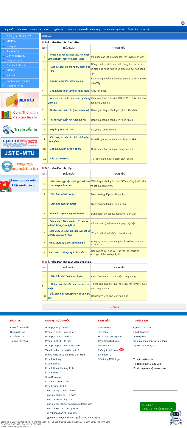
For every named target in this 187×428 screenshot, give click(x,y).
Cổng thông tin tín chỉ (108, 341)
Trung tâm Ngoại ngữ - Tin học (60, 390)
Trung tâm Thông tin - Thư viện (60, 395)
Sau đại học (139, 336)
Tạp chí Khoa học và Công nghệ (61, 413)
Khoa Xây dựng (53, 359)
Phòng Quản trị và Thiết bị (58, 336)
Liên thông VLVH (141, 332)
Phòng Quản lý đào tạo (56, 327)
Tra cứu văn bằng (19, 341)
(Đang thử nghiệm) (72, 417)
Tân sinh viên (104, 327)
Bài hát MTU (104, 354)
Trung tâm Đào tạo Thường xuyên (62, 408)
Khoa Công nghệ (53, 377)
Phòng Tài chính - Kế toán (58, 341)
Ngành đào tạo (17, 332)
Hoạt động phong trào (109, 336)
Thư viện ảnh (104, 345)
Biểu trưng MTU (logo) (109, 359)
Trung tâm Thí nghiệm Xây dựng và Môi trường (68, 404)
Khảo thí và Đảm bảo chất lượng (65, 354)
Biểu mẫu (47, 36)
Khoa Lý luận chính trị (56, 386)
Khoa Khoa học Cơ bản (56, 381)
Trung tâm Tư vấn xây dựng (59, 399)
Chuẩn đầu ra (17, 336)
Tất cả (116, 307)
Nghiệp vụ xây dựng (144, 345)
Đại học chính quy (142, 327)
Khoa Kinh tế (51, 372)
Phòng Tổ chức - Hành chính (59, 332)
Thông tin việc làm (108, 350)
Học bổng (103, 332)
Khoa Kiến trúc (52, 363)
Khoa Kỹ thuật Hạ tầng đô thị (59, 368)
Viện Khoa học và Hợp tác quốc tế (62, 350)
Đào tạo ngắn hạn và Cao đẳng (150, 341)
